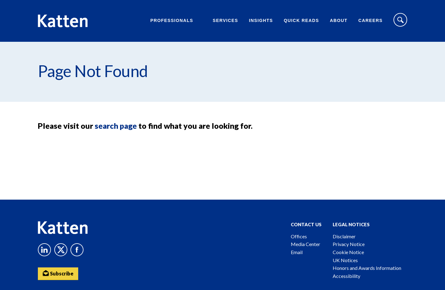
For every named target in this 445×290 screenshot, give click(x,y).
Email (297, 252)
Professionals (171, 20)
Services (225, 20)
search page (116, 125)
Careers (370, 20)
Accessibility (346, 276)
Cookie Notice (348, 252)
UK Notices (345, 260)
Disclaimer (344, 236)
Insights (261, 20)
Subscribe (58, 273)
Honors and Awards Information (367, 268)
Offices (299, 236)
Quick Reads (301, 20)
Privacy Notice (349, 244)
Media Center (305, 244)
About (339, 20)
